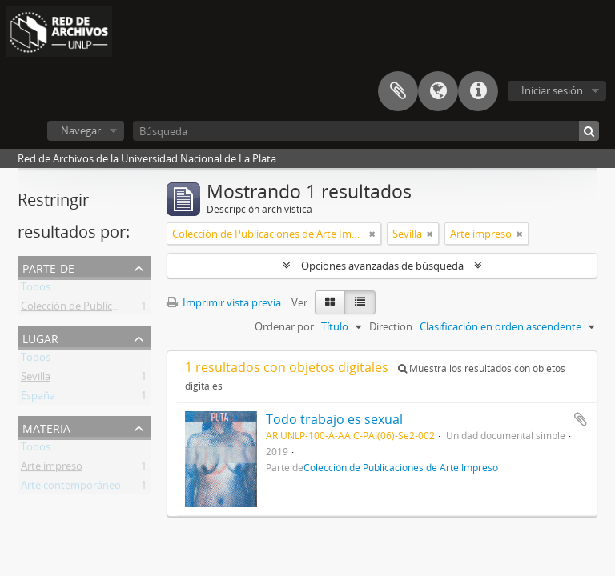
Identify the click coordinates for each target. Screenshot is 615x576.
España (38, 398)
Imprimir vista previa (224, 302)
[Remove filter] (372, 234)
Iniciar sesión (552, 90)
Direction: (392, 326)
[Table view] (360, 302)
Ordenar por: (285, 326)
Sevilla (35, 379)
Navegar (81, 130)
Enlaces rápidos (478, 91)
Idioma (438, 91)
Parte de (48, 267)
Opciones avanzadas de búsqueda (382, 265)
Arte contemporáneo (71, 488)
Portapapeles (398, 91)
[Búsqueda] (366, 131)
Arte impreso (51, 469)
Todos (35, 289)
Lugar (40, 337)
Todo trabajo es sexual (334, 419)
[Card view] (330, 302)
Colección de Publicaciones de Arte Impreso (124, 309)
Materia (46, 427)
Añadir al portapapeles (581, 419)
